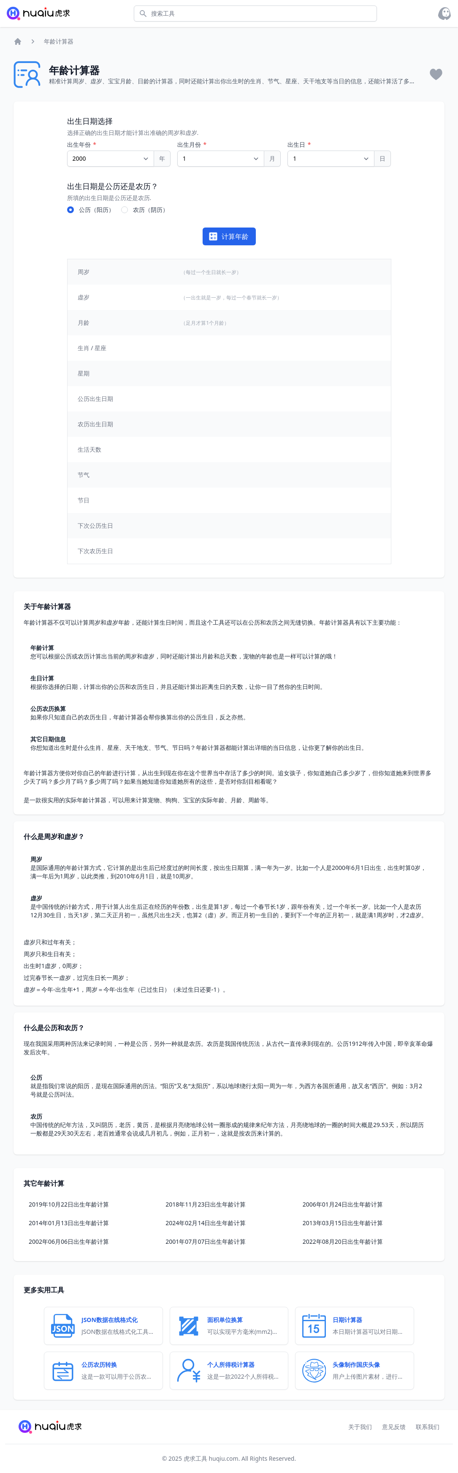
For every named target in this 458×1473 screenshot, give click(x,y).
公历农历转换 (99, 1365)
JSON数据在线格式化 (109, 1320)
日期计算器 (347, 1320)
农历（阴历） (150, 210)
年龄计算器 (58, 41)
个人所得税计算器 (231, 1365)
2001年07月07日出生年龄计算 (205, 1241)
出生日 (297, 144)
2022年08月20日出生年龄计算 (343, 1241)
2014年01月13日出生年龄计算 (69, 1223)
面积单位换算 (225, 1320)
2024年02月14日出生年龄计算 (205, 1223)
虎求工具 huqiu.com (210, 1458)
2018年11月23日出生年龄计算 (205, 1204)
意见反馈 (394, 1427)
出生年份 (79, 144)
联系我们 (427, 1427)
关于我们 (360, 1427)
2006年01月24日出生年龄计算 (343, 1204)
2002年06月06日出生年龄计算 (69, 1241)
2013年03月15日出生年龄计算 (343, 1223)
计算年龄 (228, 236)
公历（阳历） (96, 210)
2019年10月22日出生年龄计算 (69, 1204)
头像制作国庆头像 (356, 1365)
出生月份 (190, 144)
